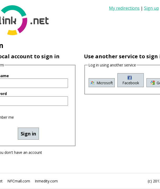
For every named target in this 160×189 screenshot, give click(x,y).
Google (122, 132)
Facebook (75, 132)
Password (16, 61)
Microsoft (29, 132)
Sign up (139, 10)
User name (17, 46)
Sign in (138, 16)
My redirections (145, 5)
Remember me (26, 76)
